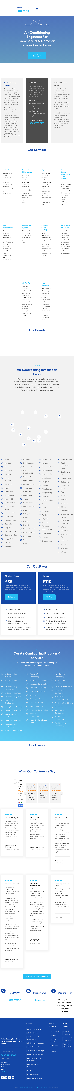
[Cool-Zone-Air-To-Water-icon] (65, 215)
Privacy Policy (43, 1087)
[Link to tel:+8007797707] (3, 991)
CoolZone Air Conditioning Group (28, 1087)
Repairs (44, 170)
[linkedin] (9, 1077)
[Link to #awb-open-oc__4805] (28, 991)
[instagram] (5, 1077)
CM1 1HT (3, 1071)
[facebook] (2, 1077)
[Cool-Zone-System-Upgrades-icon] (46, 159)
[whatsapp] (13, 1077)
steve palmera (46, 785)
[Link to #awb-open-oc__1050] (36, 8)
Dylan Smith (33, 785)
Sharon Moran (58, 785)
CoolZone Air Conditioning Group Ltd (22, 784)
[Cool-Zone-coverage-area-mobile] (12, 1023)
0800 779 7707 (23, 11)
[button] (12, 425)
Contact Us (40, 1000)
